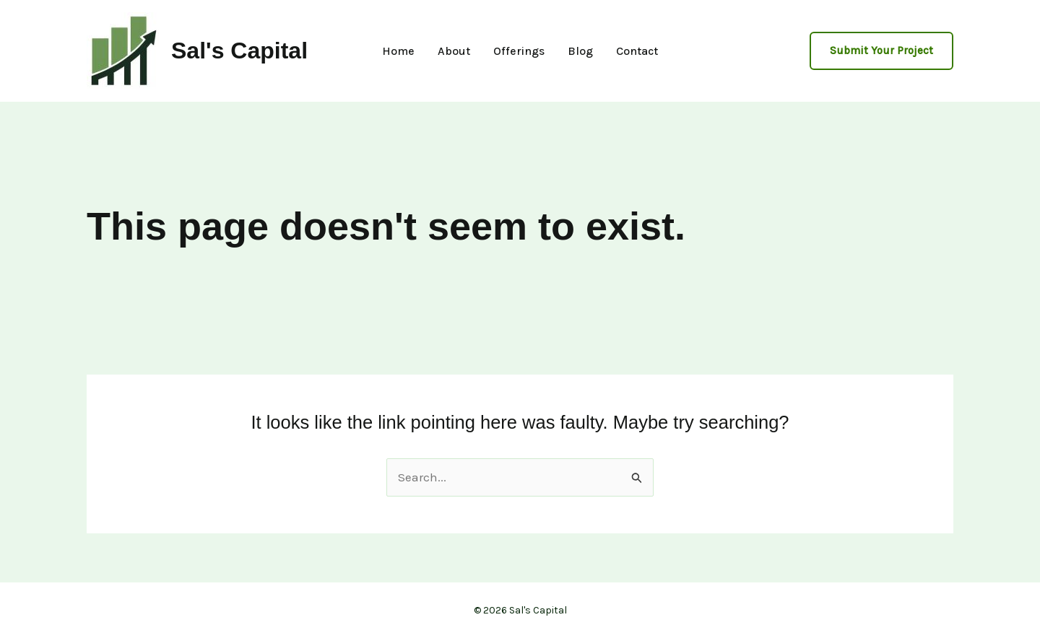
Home (398, 51)
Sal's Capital (239, 51)
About (454, 51)
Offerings (519, 51)
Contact (637, 51)
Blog (580, 51)
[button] (881, 51)
